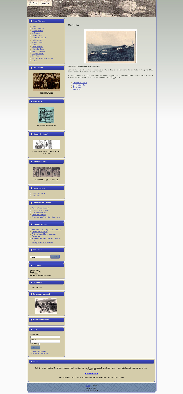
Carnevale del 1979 (39, 215)
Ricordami (34, 344)
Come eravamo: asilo (39, 212)
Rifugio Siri (77, 89)
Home (88, 386)
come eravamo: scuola (40, 210)
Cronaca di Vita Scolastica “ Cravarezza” (46, 217)
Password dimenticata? (38, 351)
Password (33, 339)
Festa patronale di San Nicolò (42, 243)
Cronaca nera (37, 195)
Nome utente (35, 335)
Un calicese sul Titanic (40, 232)
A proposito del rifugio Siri (41, 208)
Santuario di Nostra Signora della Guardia (46, 230)
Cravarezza (77, 87)
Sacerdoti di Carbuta (80, 83)
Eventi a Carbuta (79, 85)
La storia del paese (38, 193)
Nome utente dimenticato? (39, 353)
